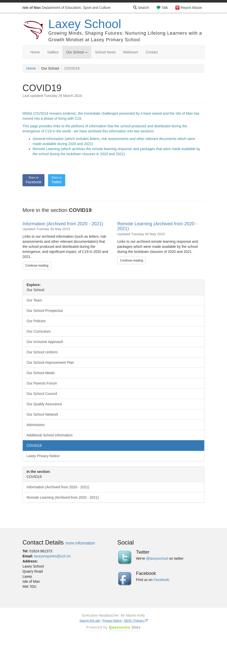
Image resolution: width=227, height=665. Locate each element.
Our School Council (42, 394)
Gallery (52, 52)
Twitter (56, 180)
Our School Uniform (42, 352)
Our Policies (36, 321)
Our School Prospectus (45, 311)
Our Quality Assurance (44, 404)
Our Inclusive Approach (45, 342)
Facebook (33, 180)
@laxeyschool (157, 558)
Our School (76, 52)
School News (105, 52)
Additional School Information (50, 435)
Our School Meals (41, 373)
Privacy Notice (112, 620)
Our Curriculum (39, 331)
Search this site (89, 620)
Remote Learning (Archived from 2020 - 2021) (157, 226)
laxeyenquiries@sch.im (52, 556)
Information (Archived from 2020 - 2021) (62, 223)
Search (141, 8)
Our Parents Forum (42, 383)
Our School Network (42, 414)
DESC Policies (136, 620)
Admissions (36, 425)
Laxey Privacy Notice (43, 456)
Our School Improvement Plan (50, 362)
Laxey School (84, 24)
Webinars (130, 52)
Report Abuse (191, 8)
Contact (152, 52)
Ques (125, 627)
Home (35, 52)
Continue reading (36, 265)
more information (80, 543)
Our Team (34, 300)
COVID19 (34, 446)
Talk (165, 8)
